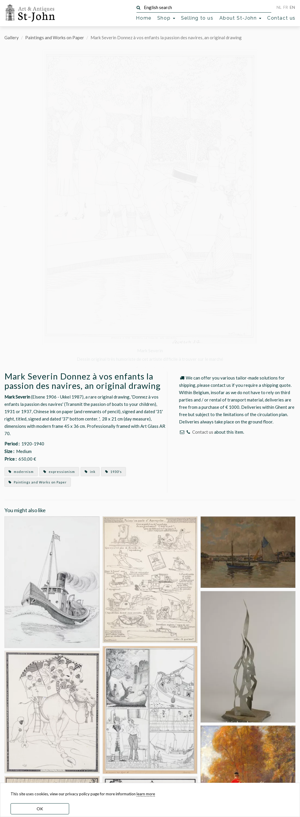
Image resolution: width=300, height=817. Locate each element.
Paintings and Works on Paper (54, 37)
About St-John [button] (240, 18)
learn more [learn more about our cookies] (146, 794)
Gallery (11, 37)
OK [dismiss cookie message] (40, 808)
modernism (21, 472)
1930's (113, 472)
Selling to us (197, 18)
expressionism (59, 472)
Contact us (281, 18)
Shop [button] (166, 18)
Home (143, 18)
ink (90, 472)
